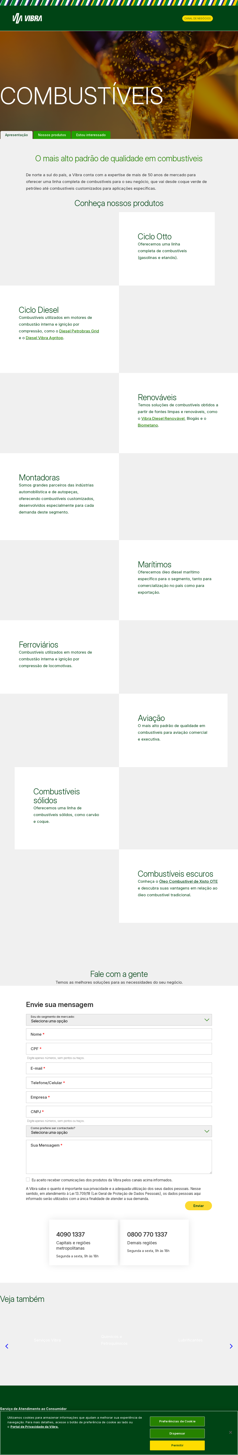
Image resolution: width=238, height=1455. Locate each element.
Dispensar (177, 1433)
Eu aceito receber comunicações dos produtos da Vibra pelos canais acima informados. (102, 1180)
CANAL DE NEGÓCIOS (197, 18)
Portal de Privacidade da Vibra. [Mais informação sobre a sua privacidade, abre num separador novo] (34, 1426)
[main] (119, 1433)
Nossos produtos (52, 135)
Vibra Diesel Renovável (163, 418)
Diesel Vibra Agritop (44, 337)
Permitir (177, 1445)
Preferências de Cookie (177, 1421)
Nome (36, 1034)
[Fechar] (230, 1432)
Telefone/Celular (46, 1082)
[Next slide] (231, 1346)
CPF (35, 1048)
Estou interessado (91, 135)
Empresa (39, 1097)
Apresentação (16, 135)
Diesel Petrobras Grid (79, 331)
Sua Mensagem (45, 1145)
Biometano (148, 425)
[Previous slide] (6, 1346)
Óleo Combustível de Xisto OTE (188, 881)
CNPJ (36, 1111)
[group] (47, 1340)
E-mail (36, 1068)
